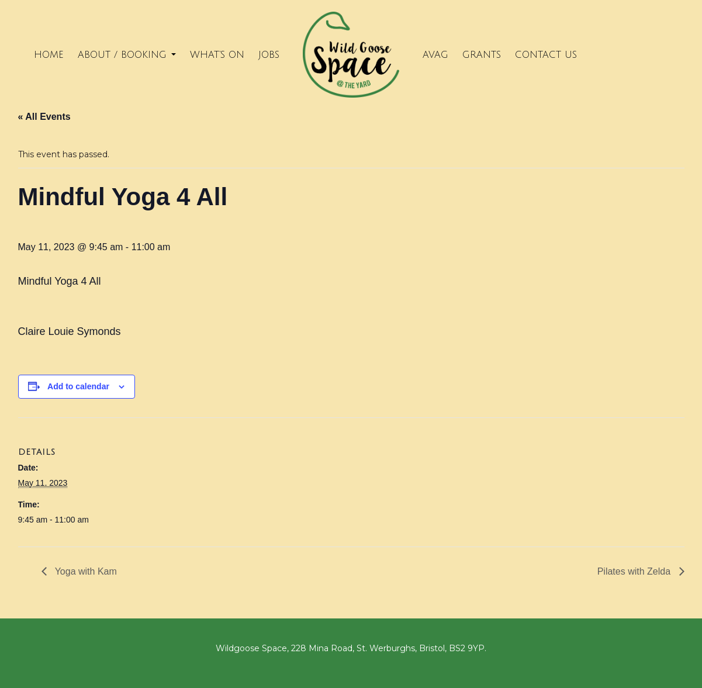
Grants (481, 55)
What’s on (217, 55)
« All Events (44, 117)
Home (49, 55)
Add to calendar (78, 386)
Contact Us (546, 55)
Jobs (268, 55)
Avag (435, 55)
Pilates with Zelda (635, 571)
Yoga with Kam (85, 571)
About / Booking (127, 55)
